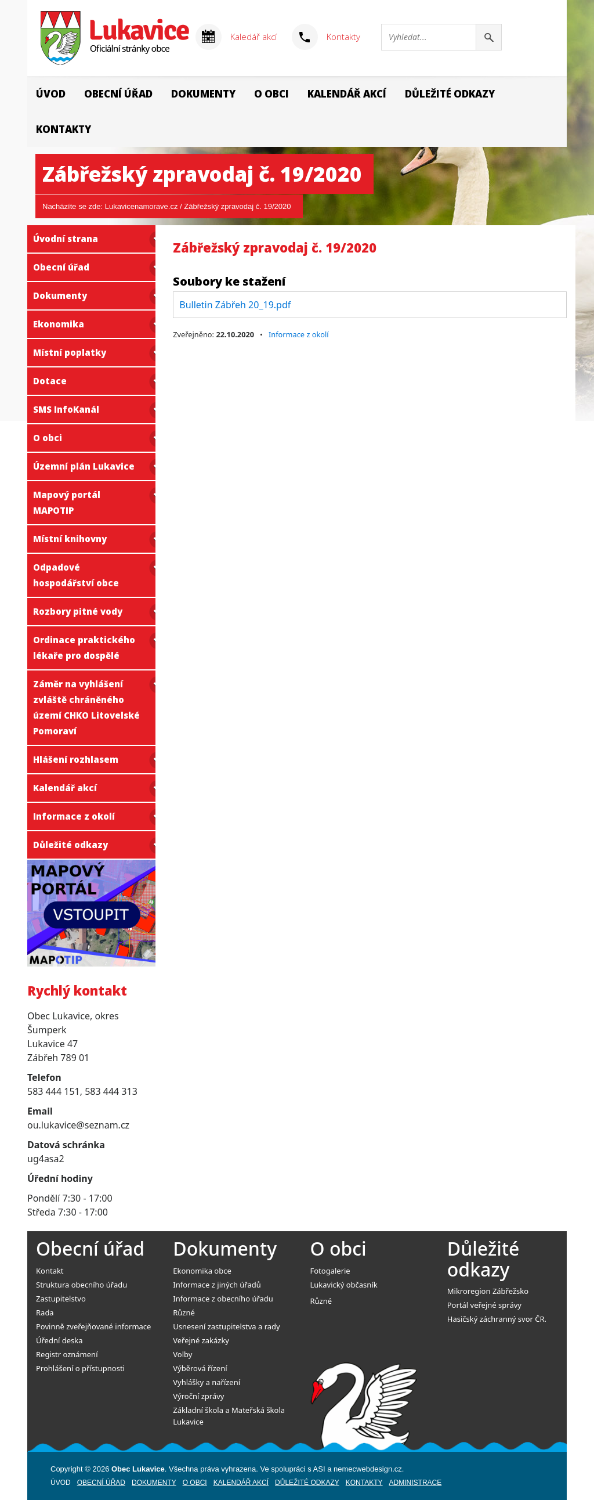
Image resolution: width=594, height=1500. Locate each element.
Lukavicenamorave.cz (141, 206)
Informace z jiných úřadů (217, 1284)
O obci (271, 93)
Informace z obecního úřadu (223, 1298)
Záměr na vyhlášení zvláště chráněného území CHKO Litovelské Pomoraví (86, 707)
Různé (184, 1312)
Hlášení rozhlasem (75, 759)
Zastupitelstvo (61, 1298)
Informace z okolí (74, 816)
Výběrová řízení (200, 1368)
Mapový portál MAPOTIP (66, 502)
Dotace (50, 381)
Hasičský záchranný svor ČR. (496, 1319)
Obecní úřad (118, 93)
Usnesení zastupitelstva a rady (226, 1326)
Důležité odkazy (450, 93)
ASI (319, 1469)
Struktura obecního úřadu (81, 1284)
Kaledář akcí (253, 36)
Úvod (51, 93)
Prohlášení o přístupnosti (80, 1368)
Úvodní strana (65, 238)
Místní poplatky (69, 352)
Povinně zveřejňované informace (93, 1326)
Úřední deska (59, 1340)
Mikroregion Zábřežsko (487, 1291)
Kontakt (50, 1270)
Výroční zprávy (198, 1396)
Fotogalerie (330, 1270)
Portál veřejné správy (484, 1305)
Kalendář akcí (346, 93)
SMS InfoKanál (66, 409)
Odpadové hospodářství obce (76, 575)
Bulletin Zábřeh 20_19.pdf (235, 304)
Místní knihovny (70, 539)
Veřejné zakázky (201, 1340)
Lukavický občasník (344, 1284)
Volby (182, 1354)
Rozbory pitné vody (77, 611)
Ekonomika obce (202, 1270)
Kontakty (343, 36)
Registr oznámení (66, 1354)
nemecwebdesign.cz (368, 1469)
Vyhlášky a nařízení (206, 1382)
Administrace (415, 1483)
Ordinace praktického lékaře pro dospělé (84, 647)
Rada (45, 1312)
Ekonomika (58, 324)
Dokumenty (203, 93)
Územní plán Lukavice (84, 466)
